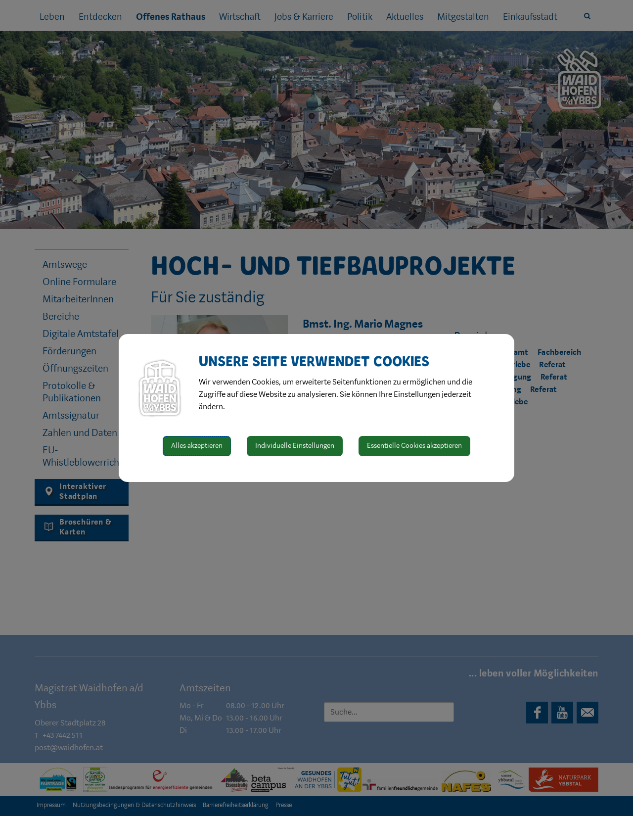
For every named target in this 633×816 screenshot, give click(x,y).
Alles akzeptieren (197, 445)
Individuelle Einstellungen (294, 445)
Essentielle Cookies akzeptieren (414, 445)
